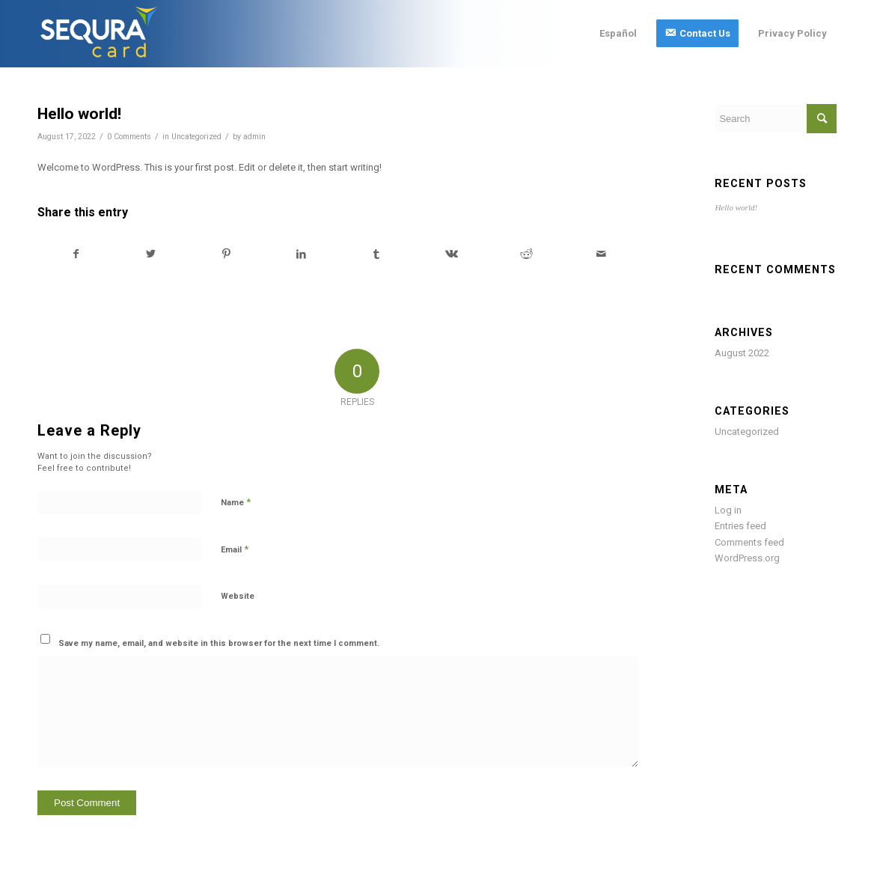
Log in (728, 510)
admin (254, 136)
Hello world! (736, 207)
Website (237, 596)
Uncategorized (196, 136)
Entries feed (740, 525)
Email (234, 549)
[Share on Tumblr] (376, 254)
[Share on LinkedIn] (301, 254)
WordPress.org (747, 558)
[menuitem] (618, 34)
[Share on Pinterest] (226, 254)
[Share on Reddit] (526, 254)
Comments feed (749, 542)
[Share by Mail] (601, 254)
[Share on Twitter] (151, 254)
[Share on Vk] (451, 254)
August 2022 (742, 353)
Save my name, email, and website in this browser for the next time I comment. (218, 643)
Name (236, 501)
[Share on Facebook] (75, 254)
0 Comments (129, 136)
